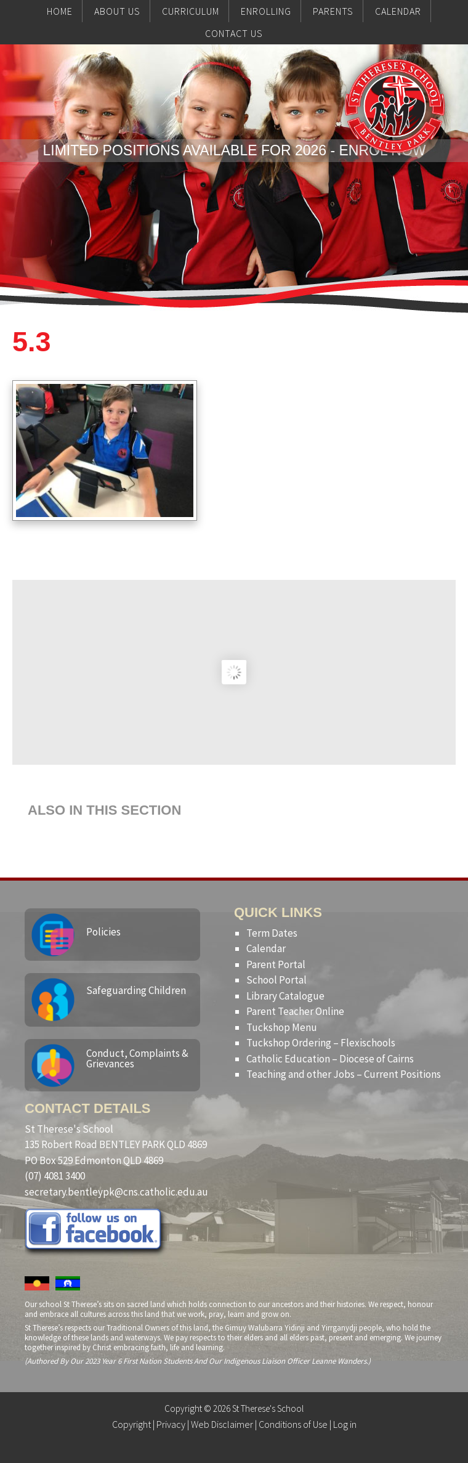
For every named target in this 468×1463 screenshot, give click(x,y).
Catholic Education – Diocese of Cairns (330, 1059)
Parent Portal (275, 964)
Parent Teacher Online (295, 1011)
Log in (345, 1424)
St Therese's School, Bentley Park (394, 130)
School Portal (276, 980)
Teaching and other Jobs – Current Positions (343, 1074)
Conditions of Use (293, 1424)
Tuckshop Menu (281, 1027)
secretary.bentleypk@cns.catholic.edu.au (116, 1192)
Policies (103, 932)
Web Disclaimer (222, 1424)
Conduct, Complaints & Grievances (137, 1058)
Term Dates (271, 933)
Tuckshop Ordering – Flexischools (320, 1042)
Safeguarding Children (136, 990)
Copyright (131, 1424)
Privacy (170, 1424)
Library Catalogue (285, 996)
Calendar (266, 948)
